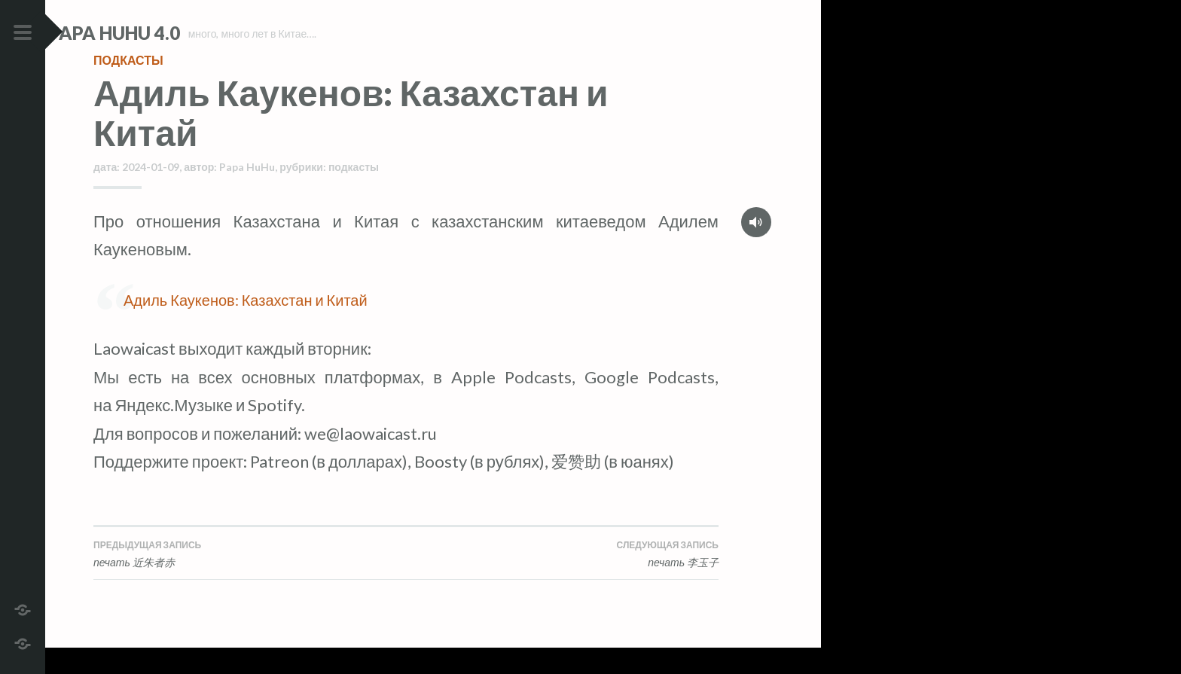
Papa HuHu (247, 194)
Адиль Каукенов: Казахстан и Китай (246, 327)
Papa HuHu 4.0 (158, 33)
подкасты (128, 86)
